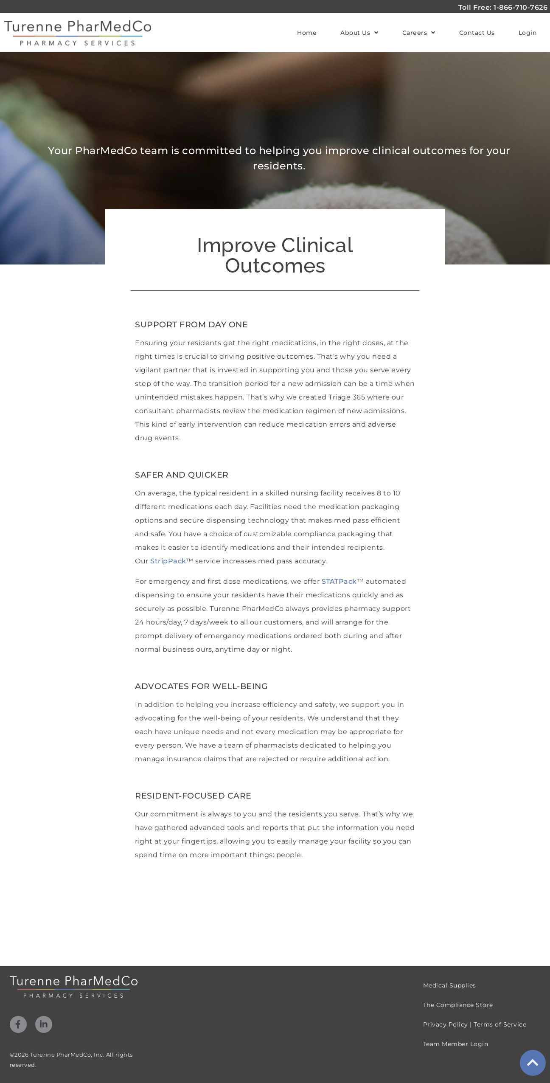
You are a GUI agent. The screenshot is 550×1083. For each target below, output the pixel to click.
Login (528, 33)
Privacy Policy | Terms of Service (475, 1024)
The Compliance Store (458, 1005)
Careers (418, 32)
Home (307, 33)
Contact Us (477, 33)
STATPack (339, 581)
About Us (359, 32)
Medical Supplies (449, 985)
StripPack (168, 561)
